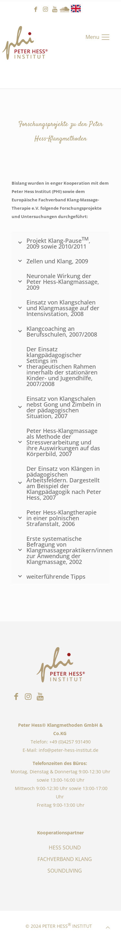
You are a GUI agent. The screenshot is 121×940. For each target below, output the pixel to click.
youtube (55, 9)
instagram (45, 9)
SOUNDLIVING (64, 870)
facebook (35, 9)
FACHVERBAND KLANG (64, 859)
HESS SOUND (65, 847)
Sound (64, 9)
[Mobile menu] (98, 36)
